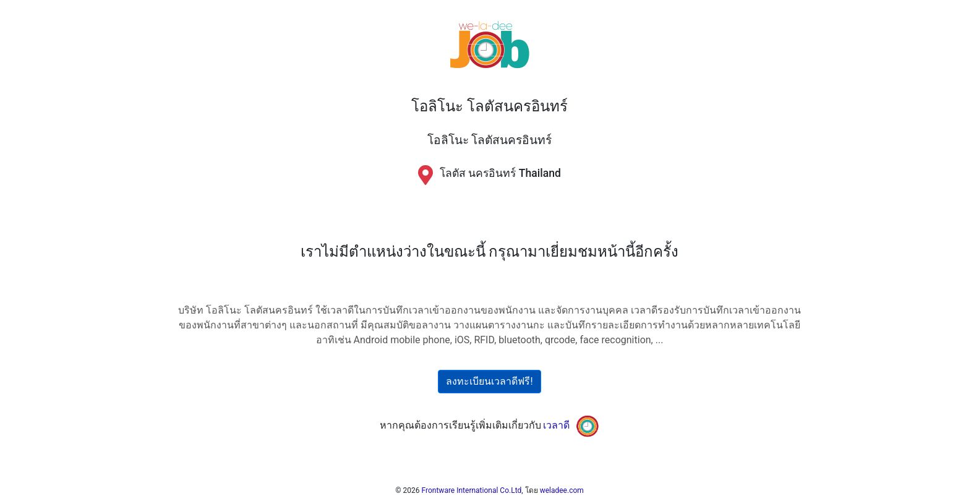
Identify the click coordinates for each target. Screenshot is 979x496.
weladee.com (562, 490)
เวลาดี (556, 425)
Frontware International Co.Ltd (472, 490)
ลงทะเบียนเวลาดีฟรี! (489, 381)
